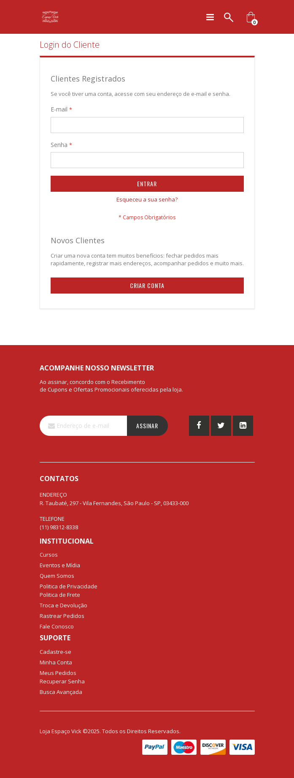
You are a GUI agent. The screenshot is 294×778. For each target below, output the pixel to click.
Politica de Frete (60, 594)
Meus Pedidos (58, 673)
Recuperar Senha (62, 681)
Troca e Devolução (63, 605)
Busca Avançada (61, 692)
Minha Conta (56, 662)
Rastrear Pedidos (62, 616)
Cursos (49, 554)
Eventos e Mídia (60, 565)
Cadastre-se (55, 652)
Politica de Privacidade (68, 586)
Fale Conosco (57, 626)
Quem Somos (57, 575)
